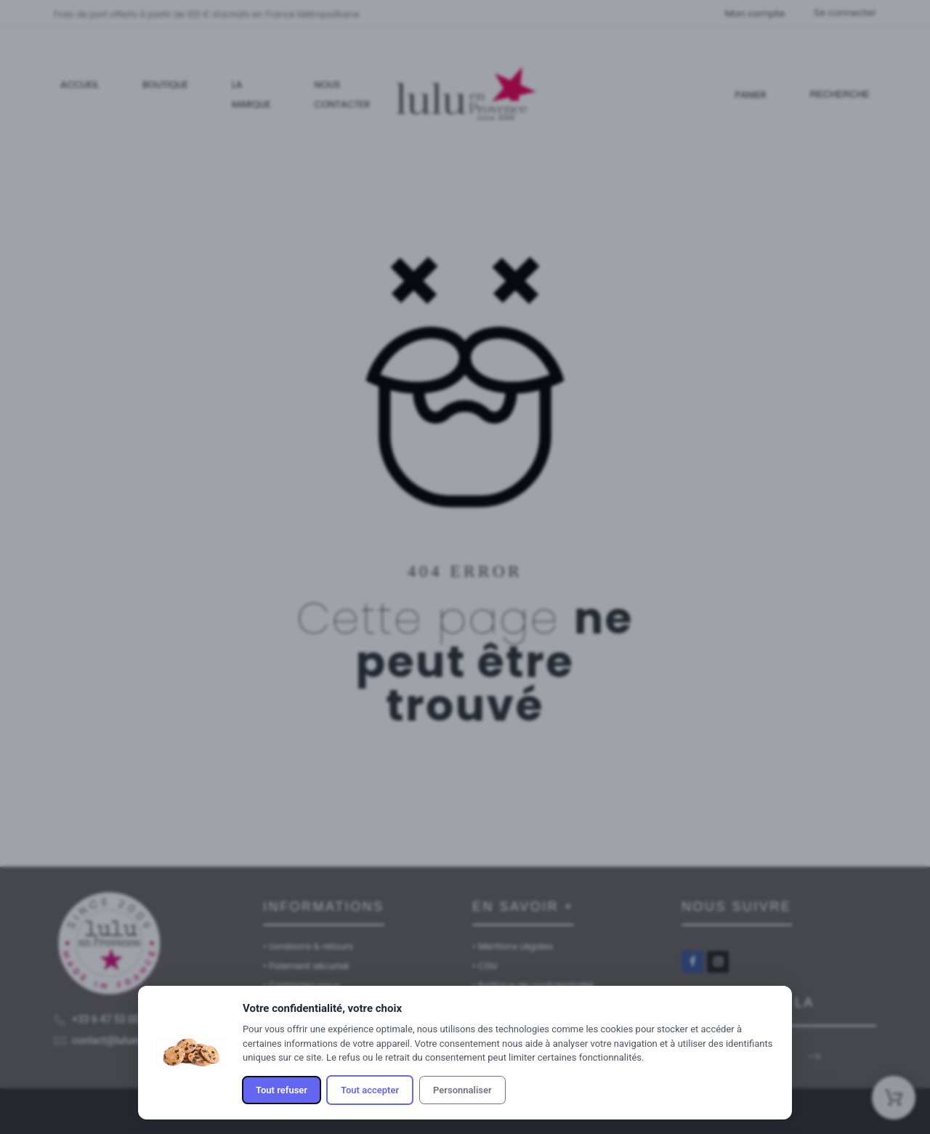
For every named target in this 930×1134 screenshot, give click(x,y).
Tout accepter (370, 1090)
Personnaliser (462, 1090)
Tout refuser (281, 1090)
